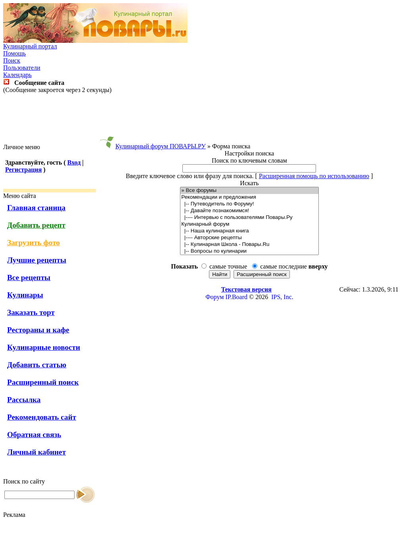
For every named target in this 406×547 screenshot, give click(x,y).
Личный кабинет (36, 452)
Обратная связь (34, 434)
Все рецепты (28, 277)
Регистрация (23, 169)
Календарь (17, 74)
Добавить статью (36, 365)
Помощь (14, 53)
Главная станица (36, 207)
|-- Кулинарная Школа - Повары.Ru (249, 244)
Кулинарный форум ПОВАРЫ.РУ (160, 146)
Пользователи (21, 67)
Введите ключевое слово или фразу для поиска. (189, 176)
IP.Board (236, 297)
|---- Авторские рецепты (249, 237)
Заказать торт (31, 312)
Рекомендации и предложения (249, 197)
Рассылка (23, 399)
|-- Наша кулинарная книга (249, 231)
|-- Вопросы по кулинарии (249, 251)
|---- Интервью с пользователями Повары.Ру (249, 217)
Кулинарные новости (43, 347)
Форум (214, 297)
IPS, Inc (281, 297)
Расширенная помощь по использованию (314, 176)
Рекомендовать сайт (41, 417)
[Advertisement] (203, 118)
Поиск (11, 60)
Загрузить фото (33, 242)
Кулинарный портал (30, 46)
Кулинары (25, 295)
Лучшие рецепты (36, 260)
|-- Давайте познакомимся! (249, 210)
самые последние (293, 266)
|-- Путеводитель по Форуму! (249, 204)
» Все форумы (249, 190)
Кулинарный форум (249, 224)
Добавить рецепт (36, 225)
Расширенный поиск (43, 382)
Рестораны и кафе (38, 330)
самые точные (228, 266)
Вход (73, 162)
